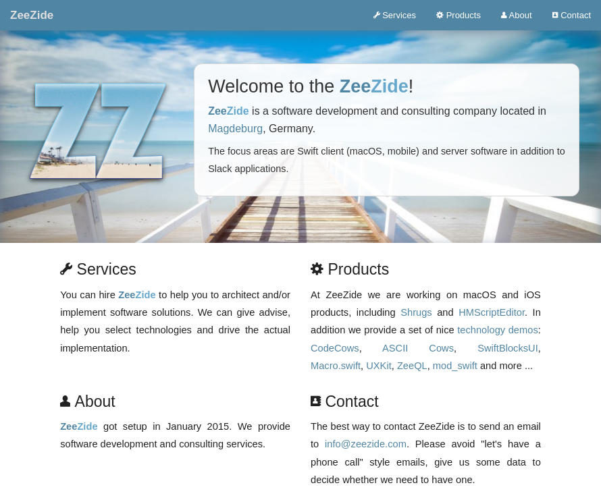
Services (394, 15)
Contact (571, 15)
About (516, 15)
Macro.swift (336, 365)
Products (458, 15)
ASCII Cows (418, 348)
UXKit (378, 365)
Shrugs (416, 312)
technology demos (497, 330)
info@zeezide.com (366, 444)
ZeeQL (412, 365)
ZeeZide (31, 15)
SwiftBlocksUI (507, 348)
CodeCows (335, 348)
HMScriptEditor (492, 312)
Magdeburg (235, 128)
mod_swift (455, 365)
